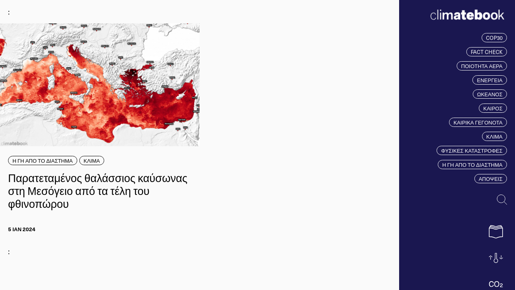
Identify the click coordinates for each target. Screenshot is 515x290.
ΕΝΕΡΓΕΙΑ (490, 80)
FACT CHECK (487, 52)
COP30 (494, 37)
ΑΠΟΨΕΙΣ (491, 178)
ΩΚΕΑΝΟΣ (490, 94)
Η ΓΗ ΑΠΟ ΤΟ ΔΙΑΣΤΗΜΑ (472, 164)
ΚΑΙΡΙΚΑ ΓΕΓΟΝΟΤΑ (478, 122)
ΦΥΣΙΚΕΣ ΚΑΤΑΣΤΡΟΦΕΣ (472, 150)
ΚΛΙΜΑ (494, 136)
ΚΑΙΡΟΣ (493, 108)
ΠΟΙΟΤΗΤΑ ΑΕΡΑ (482, 66)
